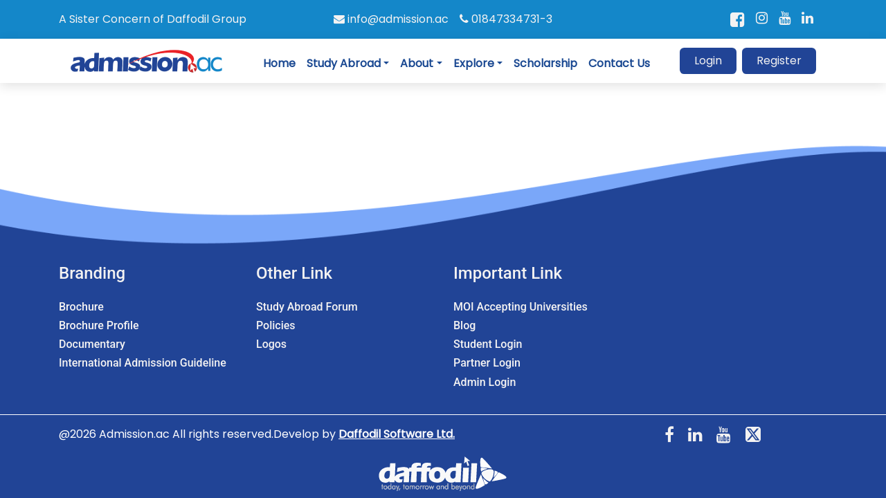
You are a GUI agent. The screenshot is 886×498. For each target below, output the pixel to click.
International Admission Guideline (142, 362)
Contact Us (619, 63)
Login (708, 60)
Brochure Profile (99, 325)
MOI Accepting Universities (520, 306)
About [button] (416, 63)
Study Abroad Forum (307, 306)
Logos (271, 344)
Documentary (92, 344)
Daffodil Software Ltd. (396, 434)
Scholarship (545, 63)
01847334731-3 (506, 19)
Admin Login (484, 382)
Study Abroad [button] (344, 63)
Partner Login (487, 362)
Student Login (487, 344)
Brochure (81, 306)
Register (779, 60)
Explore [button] (473, 63)
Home (279, 63)
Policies (276, 325)
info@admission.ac (391, 19)
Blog (464, 325)
